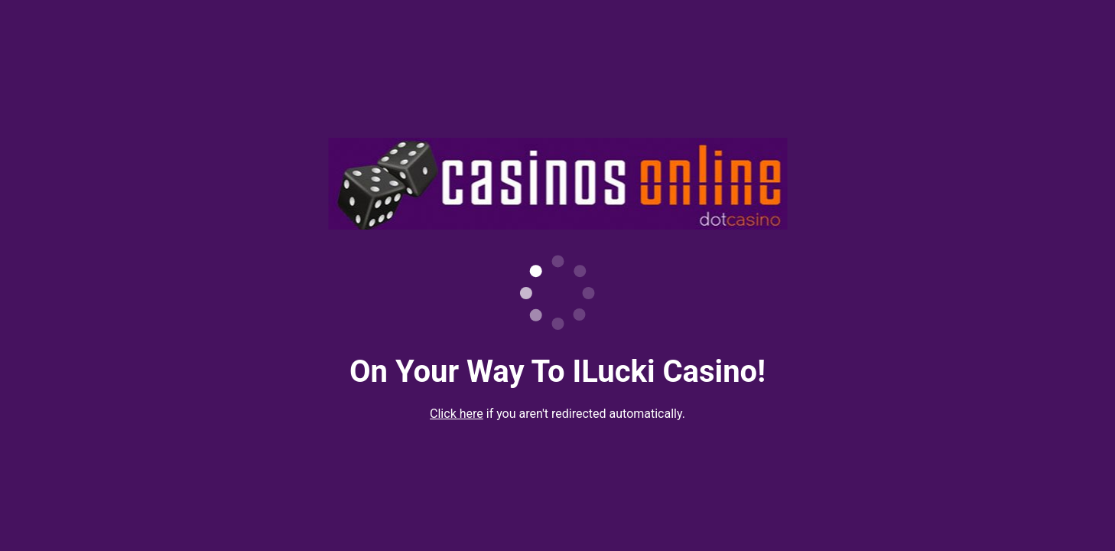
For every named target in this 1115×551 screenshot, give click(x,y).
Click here (456, 413)
